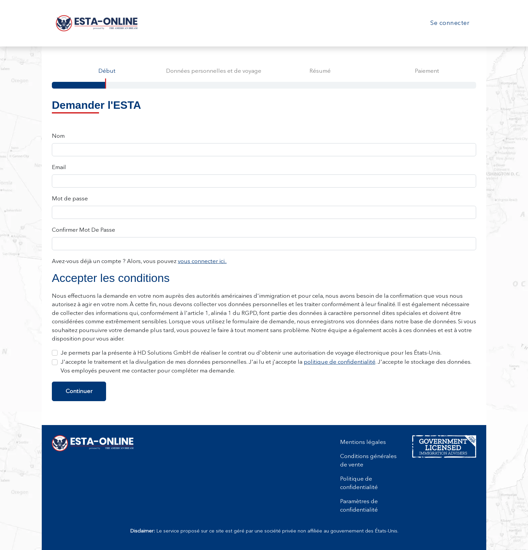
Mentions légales (363, 442)
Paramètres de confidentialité (359, 505)
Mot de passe (70, 198)
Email (59, 167)
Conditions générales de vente (368, 460)
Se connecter (449, 23)
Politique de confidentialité (359, 483)
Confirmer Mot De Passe (83, 229)
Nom (58, 135)
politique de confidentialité (339, 361)
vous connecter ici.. (202, 261)
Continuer (79, 391)
